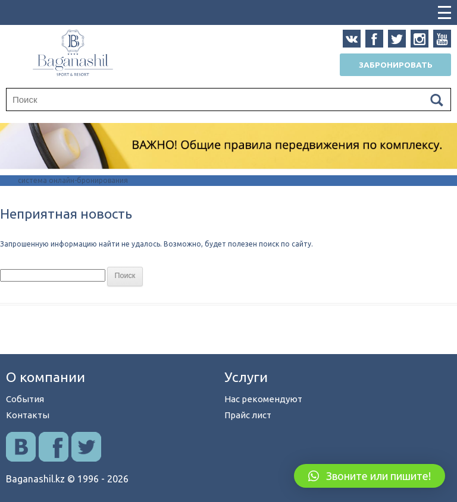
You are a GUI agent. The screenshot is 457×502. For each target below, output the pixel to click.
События (25, 399)
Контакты (27, 415)
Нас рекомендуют (263, 399)
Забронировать (396, 65)
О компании (45, 377)
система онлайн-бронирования (73, 180)
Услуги (246, 377)
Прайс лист (247, 415)
